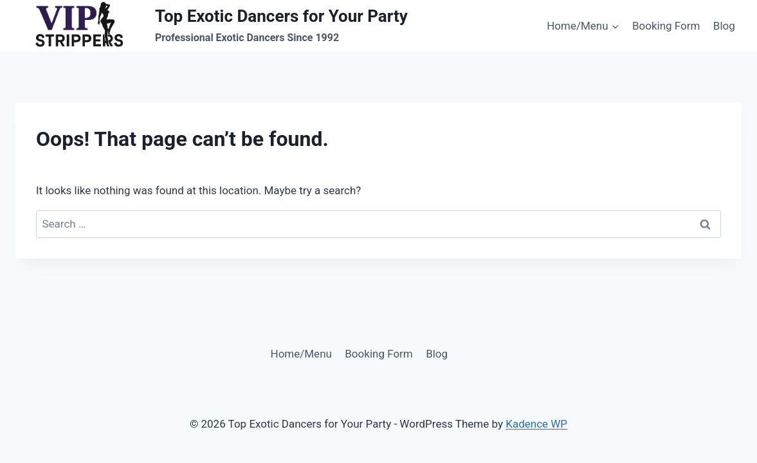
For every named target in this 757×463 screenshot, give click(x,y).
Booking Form (666, 25)
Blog (724, 25)
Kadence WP (536, 423)
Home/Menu (301, 353)
